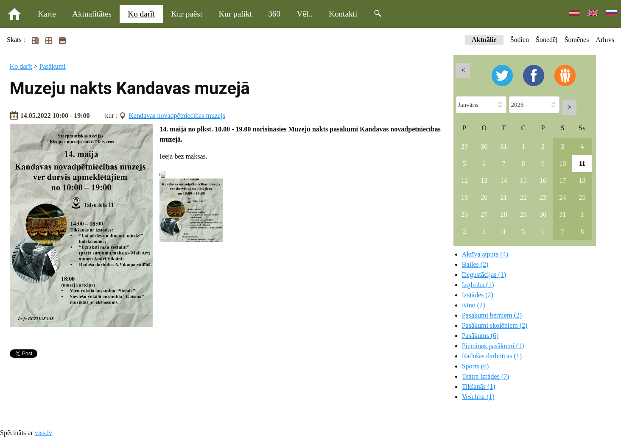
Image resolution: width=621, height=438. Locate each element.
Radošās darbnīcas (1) (492, 356)
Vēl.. (304, 13)
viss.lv (43, 432)
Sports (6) (475, 366)
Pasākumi (52, 66)
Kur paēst (186, 13)
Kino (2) (473, 305)
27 (484, 214)
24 (562, 197)
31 (504, 146)
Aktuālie (484, 39)
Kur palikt (235, 13)
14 (504, 180)
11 (582, 163)
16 (543, 180)
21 (504, 197)
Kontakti (343, 13)
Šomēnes (577, 39)
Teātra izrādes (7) (485, 376)
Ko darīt (141, 13)
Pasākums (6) (480, 335)
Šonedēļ (547, 39)
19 (464, 197)
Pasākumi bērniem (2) (492, 315)
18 (582, 180)
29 (464, 146)
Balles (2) (475, 264)
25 (582, 197)
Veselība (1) (478, 396)
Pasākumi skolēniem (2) (495, 325)
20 (484, 197)
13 (484, 180)
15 (523, 180)
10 (562, 163)
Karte (47, 13)
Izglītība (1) (478, 284)
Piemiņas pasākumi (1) (493, 345)
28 (504, 214)
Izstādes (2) (477, 295)
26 (464, 214)
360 (274, 13)
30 (484, 146)
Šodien (519, 39)
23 (543, 197)
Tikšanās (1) (478, 386)
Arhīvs (605, 39)
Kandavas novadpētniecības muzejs (177, 115)
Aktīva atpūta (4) (485, 254)
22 (523, 197)
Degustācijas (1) (484, 274)
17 (562, 180)
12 (464, 180)
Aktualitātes (92, 13)
